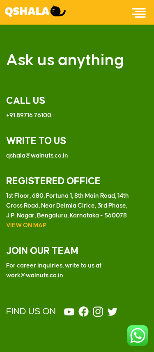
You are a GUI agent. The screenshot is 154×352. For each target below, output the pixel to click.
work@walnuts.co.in (34, 275)
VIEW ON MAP (26, 225)
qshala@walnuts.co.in (37, 156)
